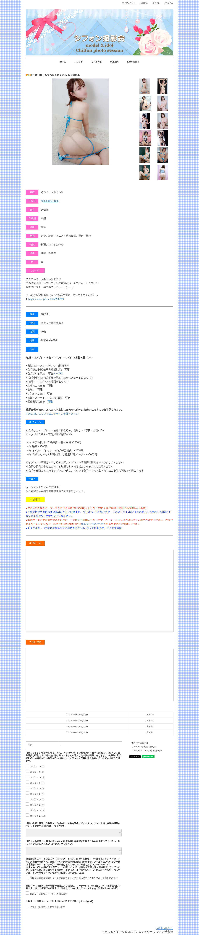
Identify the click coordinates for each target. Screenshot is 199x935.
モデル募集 (96, 62)
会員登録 (144, 3)
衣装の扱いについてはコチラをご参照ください (52, 413)
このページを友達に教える (143, 746)
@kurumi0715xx (50, 201)
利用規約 (114, 62)
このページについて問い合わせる (146, 750)
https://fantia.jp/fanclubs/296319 (46, 299)
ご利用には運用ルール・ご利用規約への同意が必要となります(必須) (59, 901)
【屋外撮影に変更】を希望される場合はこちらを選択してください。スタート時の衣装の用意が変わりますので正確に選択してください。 (73, 824)
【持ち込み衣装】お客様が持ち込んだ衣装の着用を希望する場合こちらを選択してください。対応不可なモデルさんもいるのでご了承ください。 (73, 842)
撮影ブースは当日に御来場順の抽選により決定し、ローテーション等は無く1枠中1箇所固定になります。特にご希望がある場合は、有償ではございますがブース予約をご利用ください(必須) (73, 887)
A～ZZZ (58, 373)
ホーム (63, 62)
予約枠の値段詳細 (139, 743)
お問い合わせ (133, 62)
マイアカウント (128, 3)
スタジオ (78, 62)
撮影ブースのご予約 (92, 524)
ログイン (156, 3)
